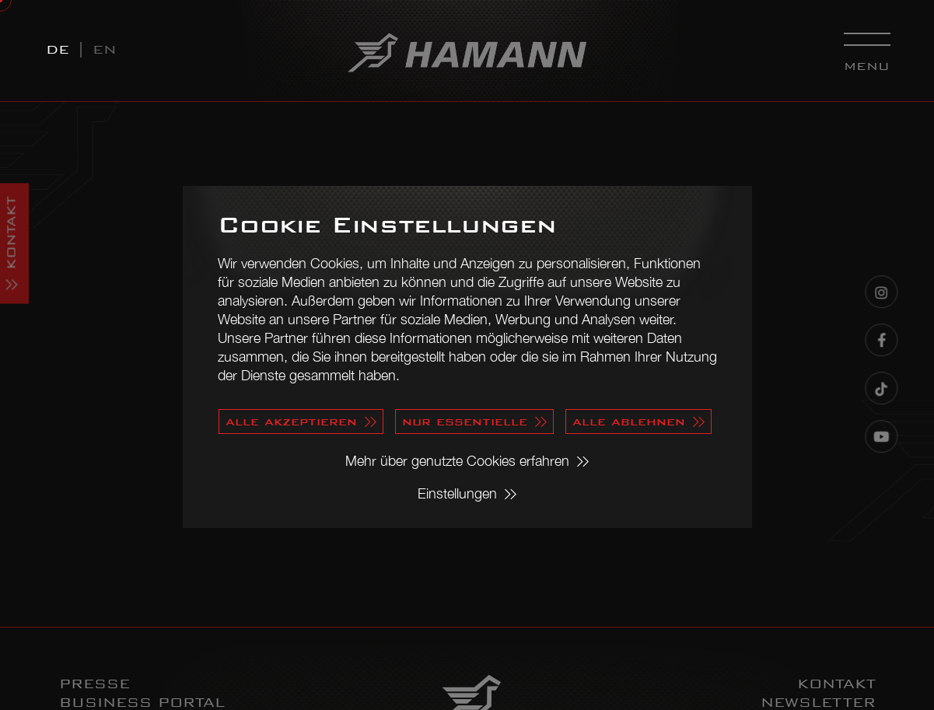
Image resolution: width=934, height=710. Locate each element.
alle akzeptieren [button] (291, 421)
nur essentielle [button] (464, 421)
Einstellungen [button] (457, 493)
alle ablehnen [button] (628, 421)
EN (105, 49)
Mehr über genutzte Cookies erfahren (457, 461)
